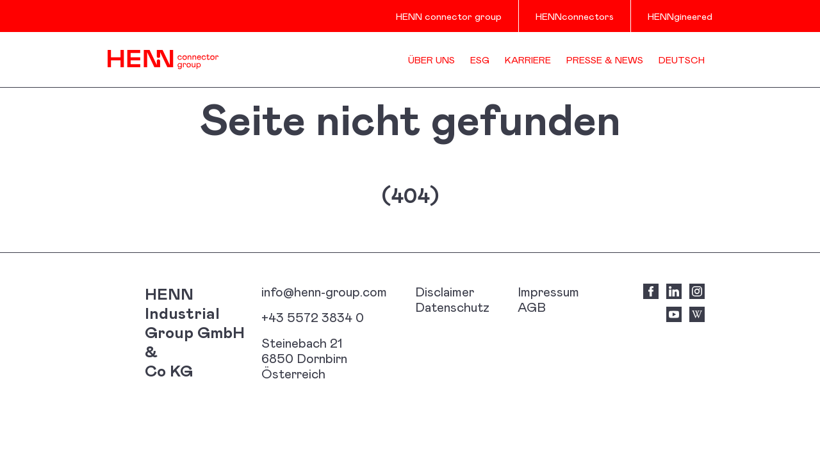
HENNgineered (680, 16)
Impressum (548, 291)
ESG (479, 59)
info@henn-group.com (324, 291)
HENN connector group (449, 16)
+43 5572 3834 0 (312, 317)
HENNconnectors (575, 16)
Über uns (431, 59)
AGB (532, 306)
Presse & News (604, 59)
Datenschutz (452, 306)
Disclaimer (444, 291)
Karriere (528, 59)
